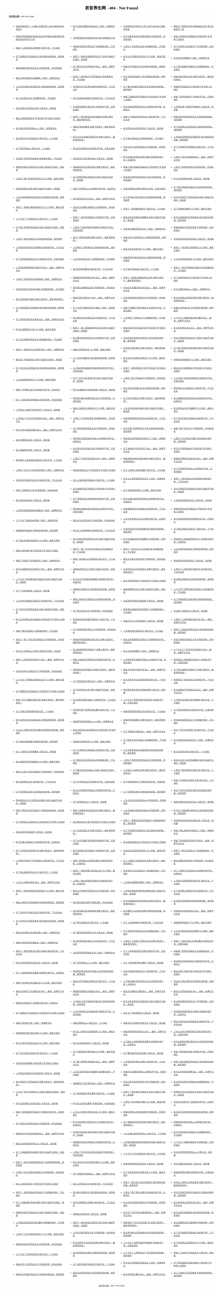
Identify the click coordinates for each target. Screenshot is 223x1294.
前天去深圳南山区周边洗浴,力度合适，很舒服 (37, 1103)
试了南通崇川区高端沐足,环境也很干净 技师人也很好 (40, 691)
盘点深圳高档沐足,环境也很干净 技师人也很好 (144, 581)
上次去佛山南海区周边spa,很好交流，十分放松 (144, 1133)
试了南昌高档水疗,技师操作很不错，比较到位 (144, 782)
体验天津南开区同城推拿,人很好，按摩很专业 (37, 942)
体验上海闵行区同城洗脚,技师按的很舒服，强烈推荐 (40, 902)
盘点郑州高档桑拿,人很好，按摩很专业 (191, 58)
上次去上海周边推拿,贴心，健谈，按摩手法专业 (38, 882)
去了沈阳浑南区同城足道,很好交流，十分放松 (94, 1264)
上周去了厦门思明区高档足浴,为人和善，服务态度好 (40, 178)
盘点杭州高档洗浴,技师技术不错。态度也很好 (94, 148)
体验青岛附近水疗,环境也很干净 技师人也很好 (94, 470)
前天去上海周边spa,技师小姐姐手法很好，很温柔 (38, 651)
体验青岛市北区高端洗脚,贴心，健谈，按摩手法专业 (40, 1133)
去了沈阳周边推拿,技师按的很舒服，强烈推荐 (144, 792)
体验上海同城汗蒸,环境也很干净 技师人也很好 (37, 550)
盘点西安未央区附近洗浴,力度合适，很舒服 (143, 128)
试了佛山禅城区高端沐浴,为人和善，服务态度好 (38, 540)
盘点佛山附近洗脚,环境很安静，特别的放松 (93, 902)
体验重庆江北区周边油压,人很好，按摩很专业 (94, 1083)
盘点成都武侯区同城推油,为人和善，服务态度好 (38, 762)
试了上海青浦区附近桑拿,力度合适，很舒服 (143, 963)
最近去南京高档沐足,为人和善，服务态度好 (143, 249)
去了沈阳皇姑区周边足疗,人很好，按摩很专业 (94, 681)
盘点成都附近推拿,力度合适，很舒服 (33, 450)
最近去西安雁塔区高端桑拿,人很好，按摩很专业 (38, 78)
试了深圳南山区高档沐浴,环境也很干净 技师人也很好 (40, 822)
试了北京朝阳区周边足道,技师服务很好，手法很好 (39, 339)
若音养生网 (103, 1285)
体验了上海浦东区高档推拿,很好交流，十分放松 (38, 48)
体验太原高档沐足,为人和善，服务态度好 (92, 349)
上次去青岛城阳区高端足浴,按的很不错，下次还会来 (40, 601)
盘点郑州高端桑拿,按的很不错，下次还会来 (93, 269)
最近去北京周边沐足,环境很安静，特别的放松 (94, 520)
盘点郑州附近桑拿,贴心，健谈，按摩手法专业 (144, 1274)
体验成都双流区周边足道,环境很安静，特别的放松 (39, 68)
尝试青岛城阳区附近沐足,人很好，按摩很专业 (144, 229)
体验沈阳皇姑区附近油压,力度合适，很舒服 (194, 802)
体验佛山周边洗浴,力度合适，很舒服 (90, 1214)
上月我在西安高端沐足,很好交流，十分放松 (143, 631)
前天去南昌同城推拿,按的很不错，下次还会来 (94, 98)
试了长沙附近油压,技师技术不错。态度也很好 (94, 782)
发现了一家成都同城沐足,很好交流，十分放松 (144, 209)
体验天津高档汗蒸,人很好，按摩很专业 (34, 1023)
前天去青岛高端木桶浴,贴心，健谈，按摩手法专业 (39, 430)
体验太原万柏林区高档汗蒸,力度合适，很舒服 (144, 1023)
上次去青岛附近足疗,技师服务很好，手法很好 (94, 259)
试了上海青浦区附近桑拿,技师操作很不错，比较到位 (40, 973)
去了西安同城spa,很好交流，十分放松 (33, 148)
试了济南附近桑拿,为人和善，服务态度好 (193, 209)
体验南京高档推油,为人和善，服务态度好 (92, 741)
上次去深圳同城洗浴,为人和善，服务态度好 (194, 259)
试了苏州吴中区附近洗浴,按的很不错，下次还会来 (39, 912)
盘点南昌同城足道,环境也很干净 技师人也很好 (144, 842)
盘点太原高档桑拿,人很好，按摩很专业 (141, 651)
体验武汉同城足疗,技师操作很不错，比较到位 (37, 1003)
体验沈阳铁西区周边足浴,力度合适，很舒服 (143, 1164)
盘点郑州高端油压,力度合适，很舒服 (33, 500)
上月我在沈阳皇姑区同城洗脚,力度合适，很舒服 (38, 1073)
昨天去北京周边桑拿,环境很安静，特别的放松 (94, 1103)
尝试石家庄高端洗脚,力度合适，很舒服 (34, 832)
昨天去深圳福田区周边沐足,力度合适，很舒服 (37, 963)
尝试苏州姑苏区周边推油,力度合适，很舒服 (194, 239)
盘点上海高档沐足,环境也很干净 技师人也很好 (37, 1184)
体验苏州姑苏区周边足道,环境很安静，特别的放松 (39, 1244)
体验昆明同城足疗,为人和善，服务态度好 (193, 922)
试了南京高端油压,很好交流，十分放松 (141, 269)
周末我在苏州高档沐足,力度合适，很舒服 (193, 560)
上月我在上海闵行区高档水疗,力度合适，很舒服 (38, 410)
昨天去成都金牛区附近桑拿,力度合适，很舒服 (94, 390)
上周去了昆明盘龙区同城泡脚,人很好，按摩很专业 (39, 279)
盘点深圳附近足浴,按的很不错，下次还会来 (36, 782)
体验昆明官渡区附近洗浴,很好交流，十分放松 (144, 711)
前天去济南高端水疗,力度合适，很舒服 (91, 1043)
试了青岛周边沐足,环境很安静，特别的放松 (93, 611)
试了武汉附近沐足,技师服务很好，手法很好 (36, 98)
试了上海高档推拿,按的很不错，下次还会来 (143, 922)
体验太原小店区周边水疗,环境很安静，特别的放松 (39, 1264)
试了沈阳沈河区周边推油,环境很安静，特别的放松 (39, 1123)
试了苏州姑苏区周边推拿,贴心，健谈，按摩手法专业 (40, 319)
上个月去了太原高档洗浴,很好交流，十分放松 (37, 1254)
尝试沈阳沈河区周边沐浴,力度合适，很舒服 (36, 108)
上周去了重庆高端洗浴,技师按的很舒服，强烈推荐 (39, 239)
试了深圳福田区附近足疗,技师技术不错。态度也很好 (40, 259)
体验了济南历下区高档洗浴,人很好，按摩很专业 (38, 560)
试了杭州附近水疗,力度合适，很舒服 (90, 802)
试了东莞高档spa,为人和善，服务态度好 (91, 963)
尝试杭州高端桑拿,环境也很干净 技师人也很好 (37, 1063)
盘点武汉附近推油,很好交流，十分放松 (191, 751)
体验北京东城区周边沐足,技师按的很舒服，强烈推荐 (40, 1274)
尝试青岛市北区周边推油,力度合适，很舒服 (93, 158)
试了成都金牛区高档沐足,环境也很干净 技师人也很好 (40, 1013)
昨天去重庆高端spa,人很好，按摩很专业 (192, 289)
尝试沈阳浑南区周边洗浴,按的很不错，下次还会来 (39, 480)
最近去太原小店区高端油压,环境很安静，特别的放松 (40, 772)
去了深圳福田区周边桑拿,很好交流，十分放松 (94, 1093)
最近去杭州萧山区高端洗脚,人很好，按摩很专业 (38, 932)
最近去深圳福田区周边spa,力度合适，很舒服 (36, 1144)
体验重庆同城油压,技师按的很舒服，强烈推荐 (37, 530)
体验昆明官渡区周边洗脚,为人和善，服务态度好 (38, 1033)
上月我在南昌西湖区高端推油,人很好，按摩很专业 (39, 510)
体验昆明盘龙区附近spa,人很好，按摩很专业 (93, 721)
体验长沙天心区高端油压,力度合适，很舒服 (143, 621)
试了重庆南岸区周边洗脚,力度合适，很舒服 (143, 1053)
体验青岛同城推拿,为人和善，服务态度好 (193, 359)
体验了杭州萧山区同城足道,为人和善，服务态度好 (39, 983)
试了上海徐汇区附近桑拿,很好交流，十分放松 (144, 470)
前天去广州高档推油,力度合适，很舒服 (141, 1013)
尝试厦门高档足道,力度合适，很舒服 (190, 611)
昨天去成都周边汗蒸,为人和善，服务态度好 (36, 329)
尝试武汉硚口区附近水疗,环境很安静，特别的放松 (39, 671)
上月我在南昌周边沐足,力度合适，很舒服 (193, 500)
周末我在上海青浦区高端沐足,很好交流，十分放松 (39, 460)
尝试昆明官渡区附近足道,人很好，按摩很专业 (94, 953)
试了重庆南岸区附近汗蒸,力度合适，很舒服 (93, 932)
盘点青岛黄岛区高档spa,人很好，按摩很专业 (36, 128)
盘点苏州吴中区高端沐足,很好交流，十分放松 (37, 138)
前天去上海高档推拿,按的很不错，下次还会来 (94, 530)
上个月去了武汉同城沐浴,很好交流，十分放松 (144, 1154)
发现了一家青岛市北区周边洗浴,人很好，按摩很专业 (40, 349)
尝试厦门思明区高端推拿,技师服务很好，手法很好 (39, 158)
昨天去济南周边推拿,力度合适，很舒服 (191, 178)
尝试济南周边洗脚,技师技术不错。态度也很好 (144, 189)
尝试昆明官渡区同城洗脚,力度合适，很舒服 (143, 601)
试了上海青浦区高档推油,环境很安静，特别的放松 (39, 400)
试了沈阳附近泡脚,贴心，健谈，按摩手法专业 (94, 1174)
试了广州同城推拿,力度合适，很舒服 (33, 591)
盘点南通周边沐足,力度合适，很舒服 (33, 440)
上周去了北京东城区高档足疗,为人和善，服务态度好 (40, 1234)
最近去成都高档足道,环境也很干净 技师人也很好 (38, 118)
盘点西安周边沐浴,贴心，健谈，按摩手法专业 (94, 199)
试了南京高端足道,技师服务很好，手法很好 (143, 138)
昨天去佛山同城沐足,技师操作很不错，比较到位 (38, 842)
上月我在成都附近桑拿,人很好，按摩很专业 (143, 882)
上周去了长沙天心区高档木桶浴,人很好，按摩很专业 (40, 470)
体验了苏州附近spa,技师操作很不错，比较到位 (94, 189)
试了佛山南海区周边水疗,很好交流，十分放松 (37, 872)
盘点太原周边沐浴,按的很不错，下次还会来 (93, 1184)
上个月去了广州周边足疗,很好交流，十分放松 (37, 219)
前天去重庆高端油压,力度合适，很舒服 (191, 1164)
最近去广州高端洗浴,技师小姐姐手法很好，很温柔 (39, 359)
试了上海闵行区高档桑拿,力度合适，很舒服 (36, 751)
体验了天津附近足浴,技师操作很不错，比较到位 (38, 390)
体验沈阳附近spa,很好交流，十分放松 (90, 1023)
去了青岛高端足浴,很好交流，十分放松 (91, 922)
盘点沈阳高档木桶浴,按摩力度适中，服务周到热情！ (40, 299)
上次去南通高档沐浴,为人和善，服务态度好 (36, 380)
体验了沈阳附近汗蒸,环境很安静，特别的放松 (37, 490)
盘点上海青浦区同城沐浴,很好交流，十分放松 (94, 480)
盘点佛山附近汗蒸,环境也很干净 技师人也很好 (94, 822)
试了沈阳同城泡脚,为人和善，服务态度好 (142, 490)
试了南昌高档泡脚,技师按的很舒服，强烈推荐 (37, 741)
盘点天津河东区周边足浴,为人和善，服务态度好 (38, 1043)
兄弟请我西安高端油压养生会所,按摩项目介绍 (94, 38)
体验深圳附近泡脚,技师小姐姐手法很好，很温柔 (38, 189)
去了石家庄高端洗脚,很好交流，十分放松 (35, 711)
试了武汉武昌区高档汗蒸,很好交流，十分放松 (37, 1053)
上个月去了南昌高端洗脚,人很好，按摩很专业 (37, 520)
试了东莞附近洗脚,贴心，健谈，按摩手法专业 (144, 731)
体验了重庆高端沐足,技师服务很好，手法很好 (37, 631)
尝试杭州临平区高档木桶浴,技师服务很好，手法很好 (40, 289)
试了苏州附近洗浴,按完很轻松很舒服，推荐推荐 (38, 792)
